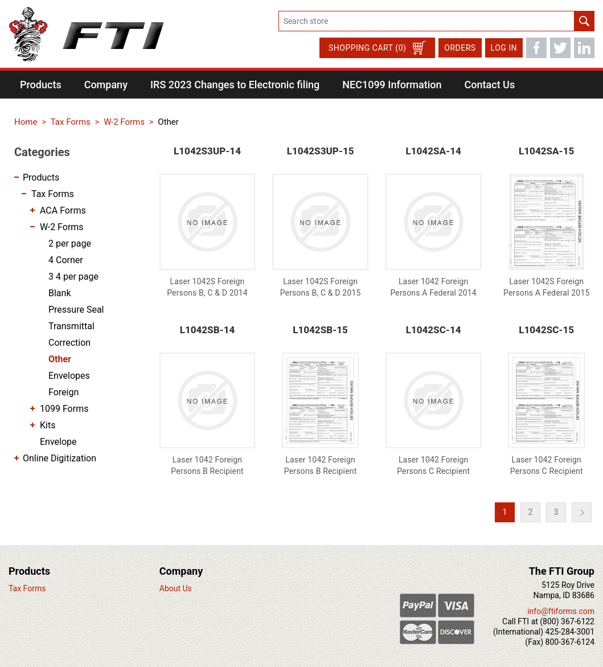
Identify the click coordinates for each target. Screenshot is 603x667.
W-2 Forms (62, 227)
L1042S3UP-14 (207, 151)
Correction (69, 342)
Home (25, 122)
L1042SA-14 (433, 151)
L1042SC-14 (433, 329)
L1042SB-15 (320, 329)
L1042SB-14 (207, 329)
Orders (459, 47)
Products (41, 177)
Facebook (536, 48)
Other (59, 359)
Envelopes (69, 375)
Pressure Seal (76, 309)
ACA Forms (63, 210)
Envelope (58, 441)
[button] (41, 85)
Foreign (63, 392)
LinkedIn (584, 48)
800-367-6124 (569, 641)
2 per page (69, 243)
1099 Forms (64, 408)
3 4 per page (73, 276)
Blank (59, 293)
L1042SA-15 (546, 151)
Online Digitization (59, 458)
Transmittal (71, 326)
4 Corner (65, 260)
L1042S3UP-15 (320, 151)
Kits (47, 425)
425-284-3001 (569, 631)
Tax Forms (52, 194)
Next (582, 512)
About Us (175, 588)
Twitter (560, 48)
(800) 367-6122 (567, 621)
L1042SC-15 (546, 329)
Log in (504, 47)
